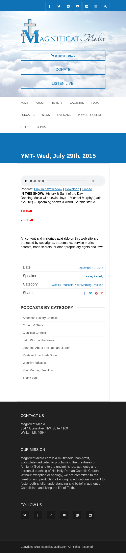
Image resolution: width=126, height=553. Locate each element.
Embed (87, 189)
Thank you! (30, 377)
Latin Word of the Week (38, 340)
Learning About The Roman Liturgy (46, 347)
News (46, 114)
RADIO (95, 102)
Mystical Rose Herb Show (40, 355)
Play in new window (48, 189)
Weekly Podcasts (34, 362)
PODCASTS (27, 114)
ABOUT (40, 102)
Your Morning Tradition (38, 370)
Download (72, 189)
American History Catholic (40, 317)
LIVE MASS (63, 114)
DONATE (63, 70)
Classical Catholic (35, 332)
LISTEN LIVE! (63, 83)
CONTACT (43, 127)
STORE (25, 127)
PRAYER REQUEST (89, 114)
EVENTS (57, 102)
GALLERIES (77, 102)
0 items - (65, 55)
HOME (24, 102)
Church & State (33, 325)
